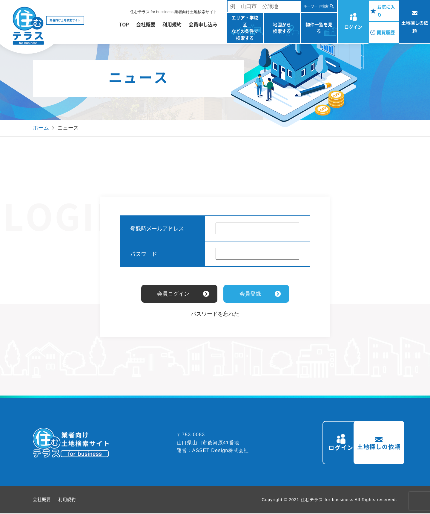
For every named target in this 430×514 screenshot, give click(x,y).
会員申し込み (203, 24)
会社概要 (145, 24)
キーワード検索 (315, 6)
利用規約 (172, 24)
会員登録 (250, 294)
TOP (124, 24)
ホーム (41, 128)
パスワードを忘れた (215, 314)
